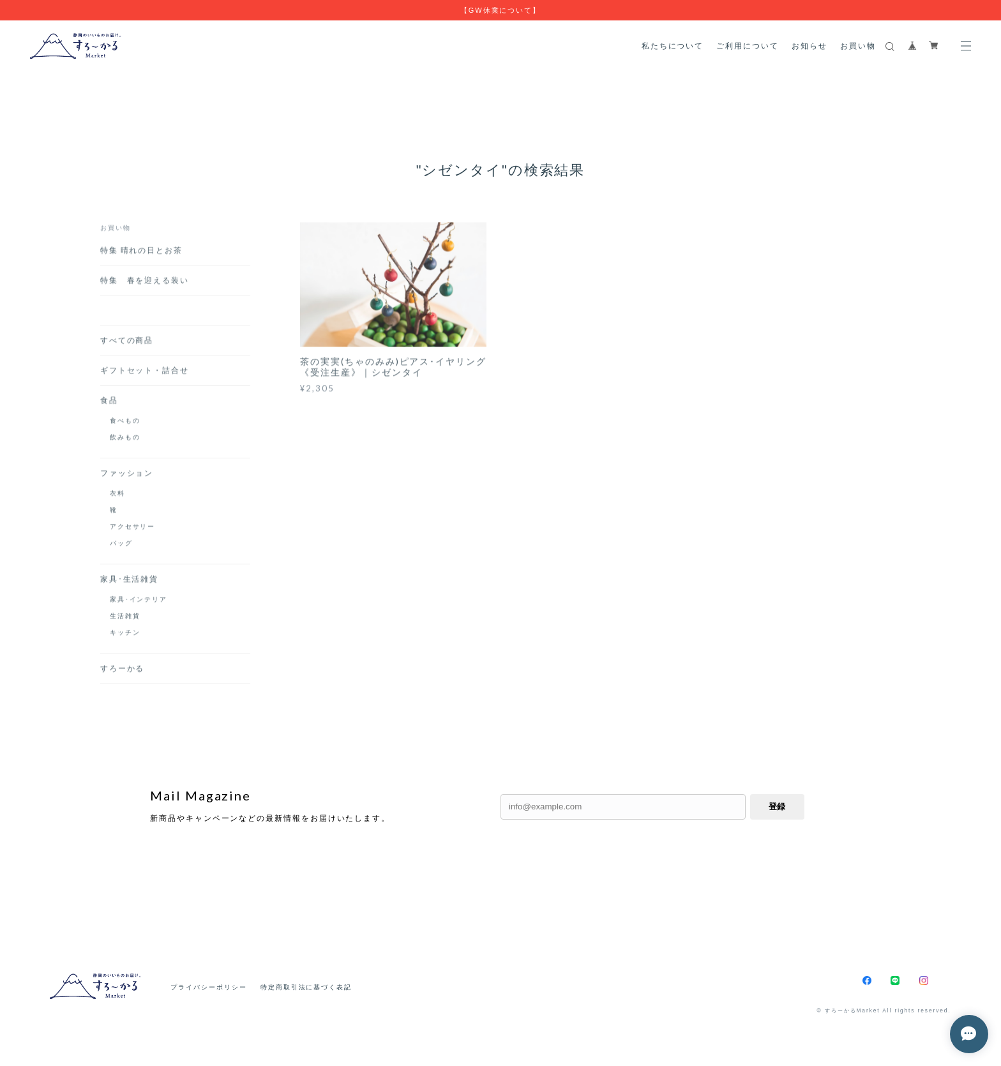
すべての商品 (127, 342)
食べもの (125, 422)
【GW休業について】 (500, 10)
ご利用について (747, 45)
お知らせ (809, 45)
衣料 (117, 495)
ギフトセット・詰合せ (144, 372)
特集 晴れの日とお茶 (146, 252)
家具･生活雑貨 (129, 581)
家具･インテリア (138, 601)
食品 (109, 402)
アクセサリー (133, 528)
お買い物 (858, 45)
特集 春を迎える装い (149, 282)
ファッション (127, 475)
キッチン (125, 634)
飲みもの (125, 439)
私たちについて (673, 45)
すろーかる (122, 670)
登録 (777, 806)
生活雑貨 (125, 618)
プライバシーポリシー (208, 987)
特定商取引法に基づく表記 (306, 987)
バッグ (121, 545)
